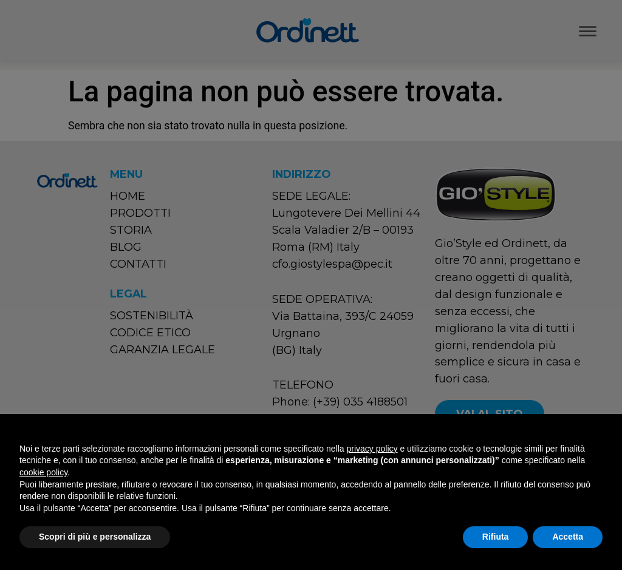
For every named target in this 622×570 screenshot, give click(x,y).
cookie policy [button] (43, 472)
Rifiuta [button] (495, 536)
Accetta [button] (567, 536)
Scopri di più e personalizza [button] (95, 536)
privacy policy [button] (372, 448)
